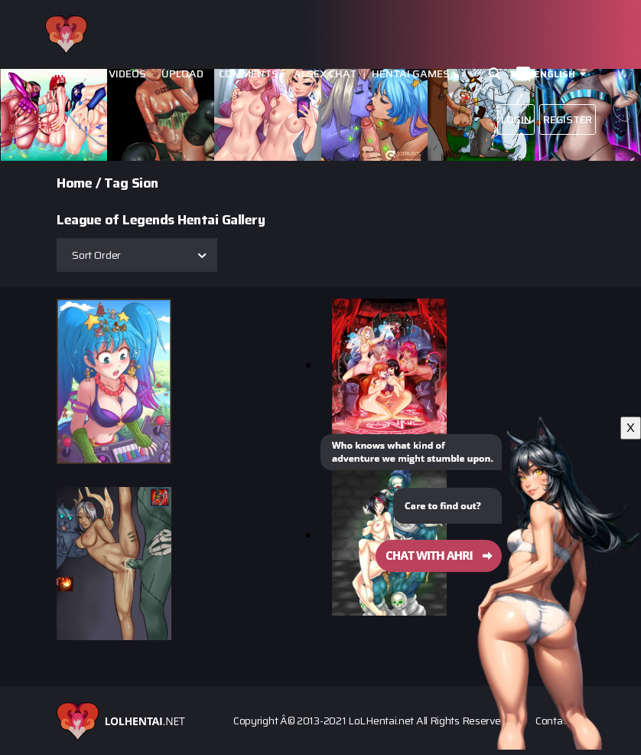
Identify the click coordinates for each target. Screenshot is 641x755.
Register (567, 119)
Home (74, 183)
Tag (116, 183)
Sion (145, 183)
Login (516, 119)
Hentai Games (411, 74)
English (555, 74)
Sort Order (96, 255)
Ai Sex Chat (325, 74)
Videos (127, 74)
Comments (248, 74)
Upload (182, 74)
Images (73, 74)
